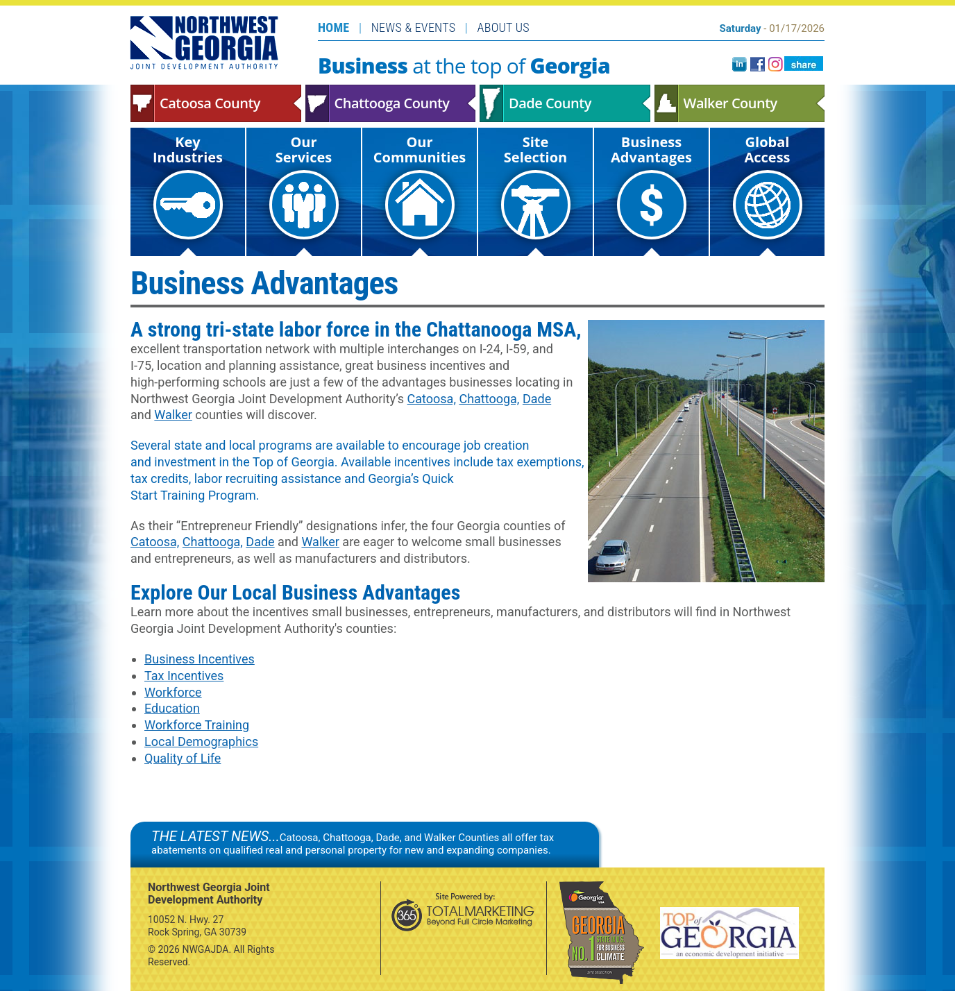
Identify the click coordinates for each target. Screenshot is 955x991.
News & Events (413, 27)
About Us (503, 27)
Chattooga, (489, 398)
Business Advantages (651, 186)
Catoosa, (431, 398)
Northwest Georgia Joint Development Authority (204, 42)
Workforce (173, 692)
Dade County (565, 103)
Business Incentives (199, 659)
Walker (173, 414)
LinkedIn (739, 64)
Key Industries (188, 186)
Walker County (739, 103)
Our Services (304, 186)
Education (172, 708)
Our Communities (419, 186)
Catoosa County (215, 103)
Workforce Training (196, 725)
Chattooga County (390, 103)
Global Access (767, 186)
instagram (775, 64)
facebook (757, 64)
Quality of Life (182, 758)
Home (333, 27)
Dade (537, 398)
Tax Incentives (183, 675)
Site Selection (536, 186)
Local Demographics (201, 741)
